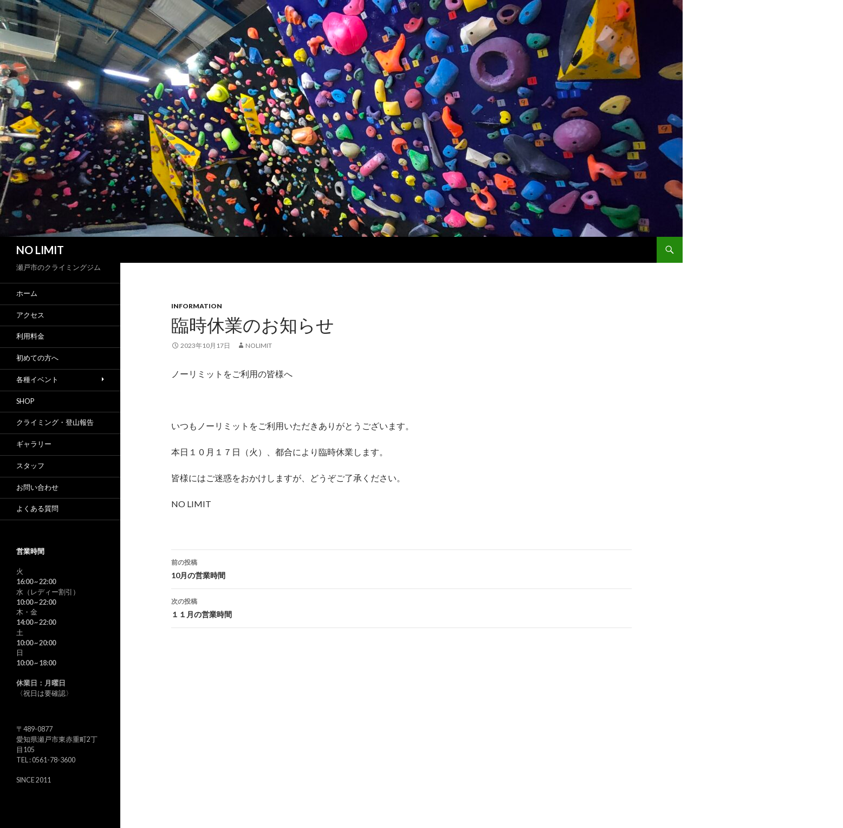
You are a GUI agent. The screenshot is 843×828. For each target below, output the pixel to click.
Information (196, 306)
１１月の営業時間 (401, 607)
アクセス (30, 315)
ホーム (26, 293)
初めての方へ (37, 358)
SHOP (25, 401)
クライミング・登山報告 (55, 422)
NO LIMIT (40, 249)
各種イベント (37, 380)
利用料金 (30, 336)
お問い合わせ (37, 487)
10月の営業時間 (401, 568)
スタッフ (30, 466)
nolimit (258, 345)
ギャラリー (33, 444)
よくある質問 (37, 508)
